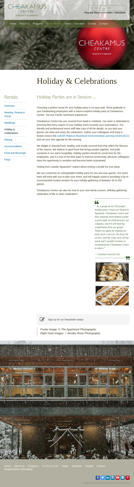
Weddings (9, 122)
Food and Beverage (15, 153)
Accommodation (13, 146)
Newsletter (120, 12)
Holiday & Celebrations (11, 131)
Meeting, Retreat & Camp (14, 114)
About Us (25, 23)
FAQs (7, 159)
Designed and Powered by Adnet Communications (106, 483)
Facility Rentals (53, 23)
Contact (103, 23)
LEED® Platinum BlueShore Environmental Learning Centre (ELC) (93, 135)
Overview (9, 105)
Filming (8, 139)
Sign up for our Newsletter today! (62, 319)
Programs (38, 23)
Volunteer (79, 23)
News (68, 23)
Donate (92, 23)
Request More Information (98, 12)
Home (12, 23)
